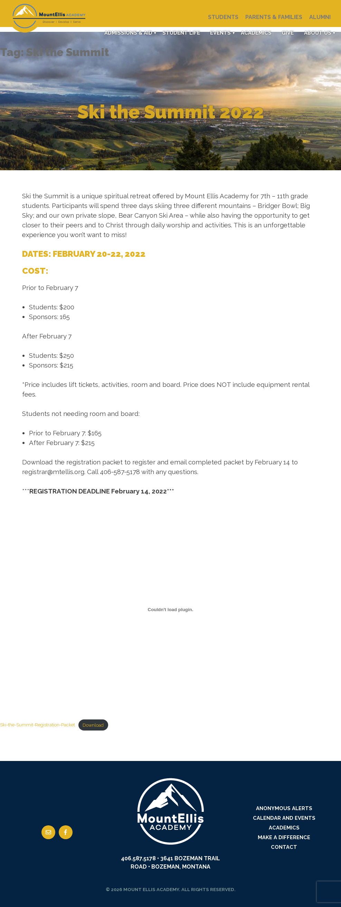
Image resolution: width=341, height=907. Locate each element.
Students (223, 17)
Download (93, 725)
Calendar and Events (284, 818)
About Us (317, 33)
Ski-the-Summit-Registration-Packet (37, 725)
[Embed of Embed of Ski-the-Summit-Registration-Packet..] (170, 609)
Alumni (320, 17)
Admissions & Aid (126, 33)
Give (287, 33)
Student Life (179, 33)
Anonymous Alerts (284, 808)
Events (219, 33)
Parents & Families (273, 17)
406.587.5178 (138, 858)
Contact (284, 847)
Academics (255, 33)
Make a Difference (284, 837)
